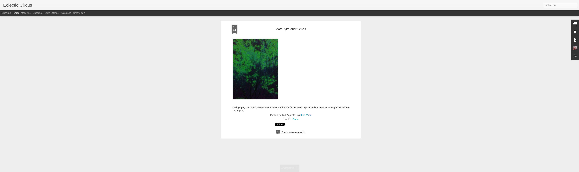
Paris (295, 93)
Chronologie (79, 13)
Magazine (26, 13)
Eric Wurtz (306, 89)
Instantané (66, 13)
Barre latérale (52, 13)
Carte (16, 13)
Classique (6, 13)
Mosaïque (37, 13)
